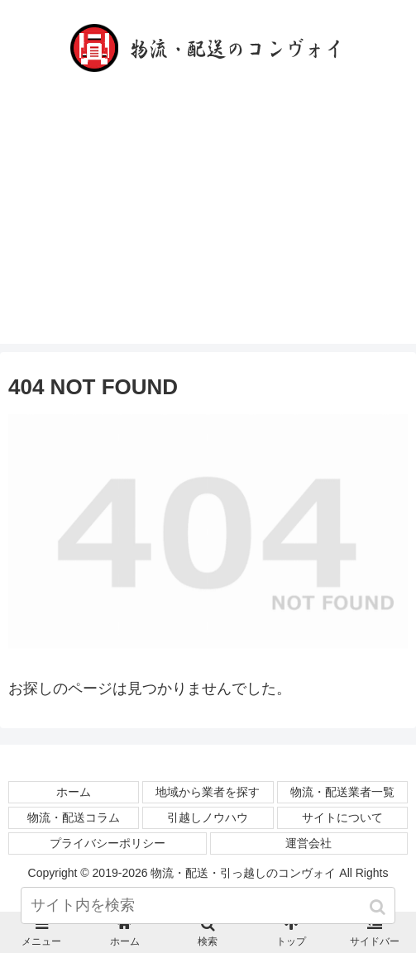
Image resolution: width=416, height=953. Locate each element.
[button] (379, 907)
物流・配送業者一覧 (342, 791)
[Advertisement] (208, 228)
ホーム (73, 791)
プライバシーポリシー (107, 843)
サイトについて (342, 817)
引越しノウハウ (207, 817)
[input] (208, 905)
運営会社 (308, 843)
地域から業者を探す (207, 791)
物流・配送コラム (73, 817)
